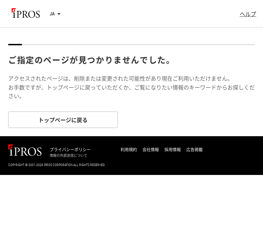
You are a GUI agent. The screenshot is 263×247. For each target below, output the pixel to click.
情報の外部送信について (68, 155)
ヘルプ (248, 14)
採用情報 (172, 149)
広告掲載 (194, 149)
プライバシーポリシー (70, 149)
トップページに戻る (63, 120)
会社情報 (150, 149)
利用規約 (129, 149)
